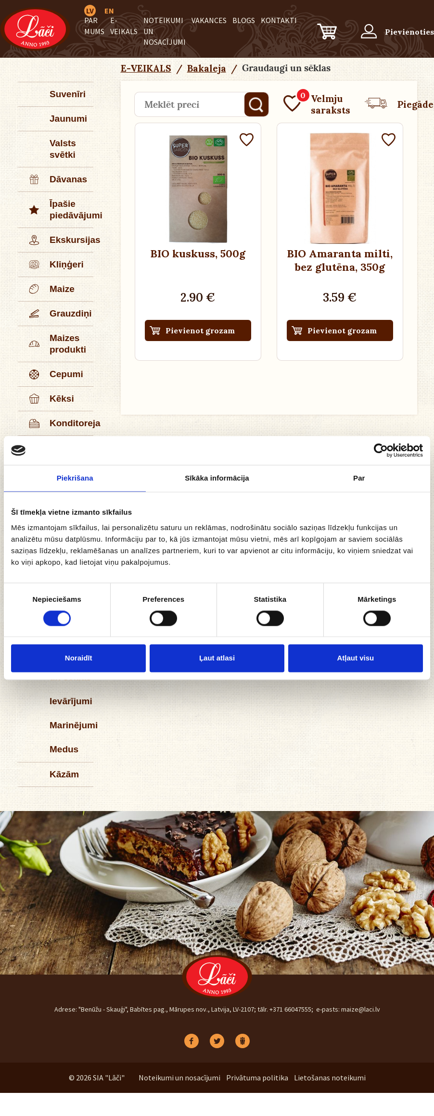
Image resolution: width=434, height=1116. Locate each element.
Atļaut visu (355, 658)
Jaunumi (68, 119)
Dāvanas (53, 179)
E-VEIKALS (146, 68)
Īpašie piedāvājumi (56, 210)
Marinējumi (71, 725)
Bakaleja (206, 68)
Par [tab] (359, 478)
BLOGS (243, 20)
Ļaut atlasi (217, 658)
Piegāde (399, 104)
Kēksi (46, 399)
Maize (47, 289)
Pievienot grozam (200, 330)
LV (90, 10)
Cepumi (51, 374)
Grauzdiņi (55, 314)
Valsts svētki (63, 149)
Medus (64, 749)
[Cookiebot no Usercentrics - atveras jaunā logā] (381, 450)
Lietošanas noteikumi (330, 1077)
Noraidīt (78, 658)
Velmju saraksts (316, 104)
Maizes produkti (52, 344)
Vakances (209, 20)
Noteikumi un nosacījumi (179, 1077)
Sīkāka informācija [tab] (217, 478)
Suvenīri (68, 94)
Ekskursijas (56, 240)
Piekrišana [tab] (75, 478)
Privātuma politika (257, 1077)
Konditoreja (56, 423)
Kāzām (64, 774)
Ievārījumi (71, 701)
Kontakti (279, 20)
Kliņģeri (51, 265)
